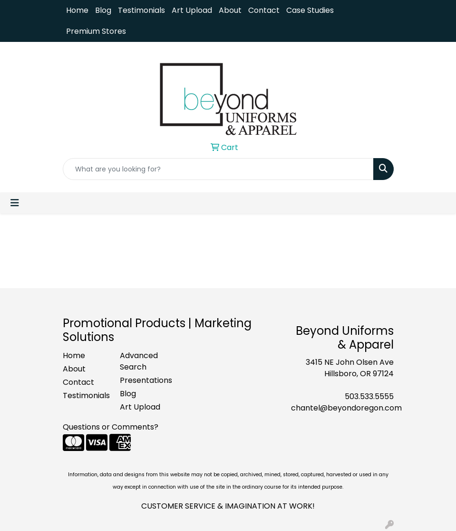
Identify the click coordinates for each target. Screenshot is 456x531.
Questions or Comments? (110, 426)
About (230, 10)
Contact (264, 10)
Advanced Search (139, 361)
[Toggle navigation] (15, 203)
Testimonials (141, 10)
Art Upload (192, 10)
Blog (103, 10)
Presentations (142, 380)
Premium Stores (96, 31)
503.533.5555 (369, 396)
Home (77, 10)
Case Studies (310, 10)
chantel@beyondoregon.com (346, 407)
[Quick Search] (218, 169)
